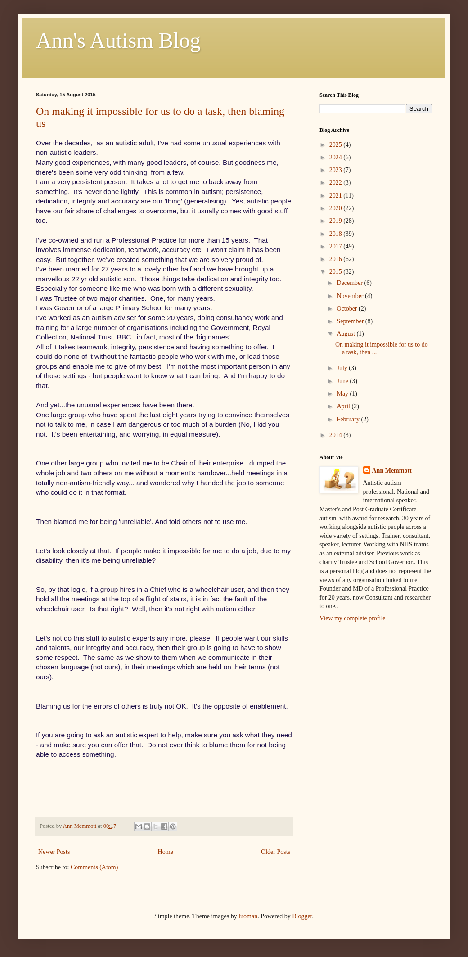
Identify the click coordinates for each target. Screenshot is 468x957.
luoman (247, 916)
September (351, 321)
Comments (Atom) (94, 867)
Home (165, 852)
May (343, 393)
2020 (336, 208)
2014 (336, 435)
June (343, 381)
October (348, 308)
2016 (336, 259)
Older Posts (275, 852)
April (344, 406)
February (349, 419)
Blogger (302, 916)
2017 (336, 246)
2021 (336, 195)
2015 (336, 271)
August (346, 333)
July (343, 368)
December (350, 283)
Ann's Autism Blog (118, 40)
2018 (336, 233)
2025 (336, 144)
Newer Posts (54, 852)
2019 (336, 220)
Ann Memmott (392, 470)
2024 (336, 157)
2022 (336, 182)
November (351, 296)
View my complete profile (353, 618)
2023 (336, 170)
